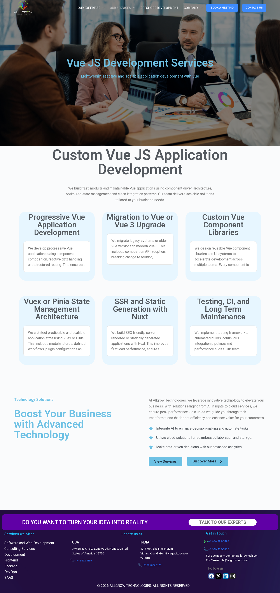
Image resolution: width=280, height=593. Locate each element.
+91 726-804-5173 (152, 565)
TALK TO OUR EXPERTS (222, 522)
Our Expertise (92, 8)
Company (194, 8)
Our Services (123, 8)
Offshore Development (159, 8)
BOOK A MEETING (222, 7)
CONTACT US (254, 7)
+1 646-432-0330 (83, 560)
